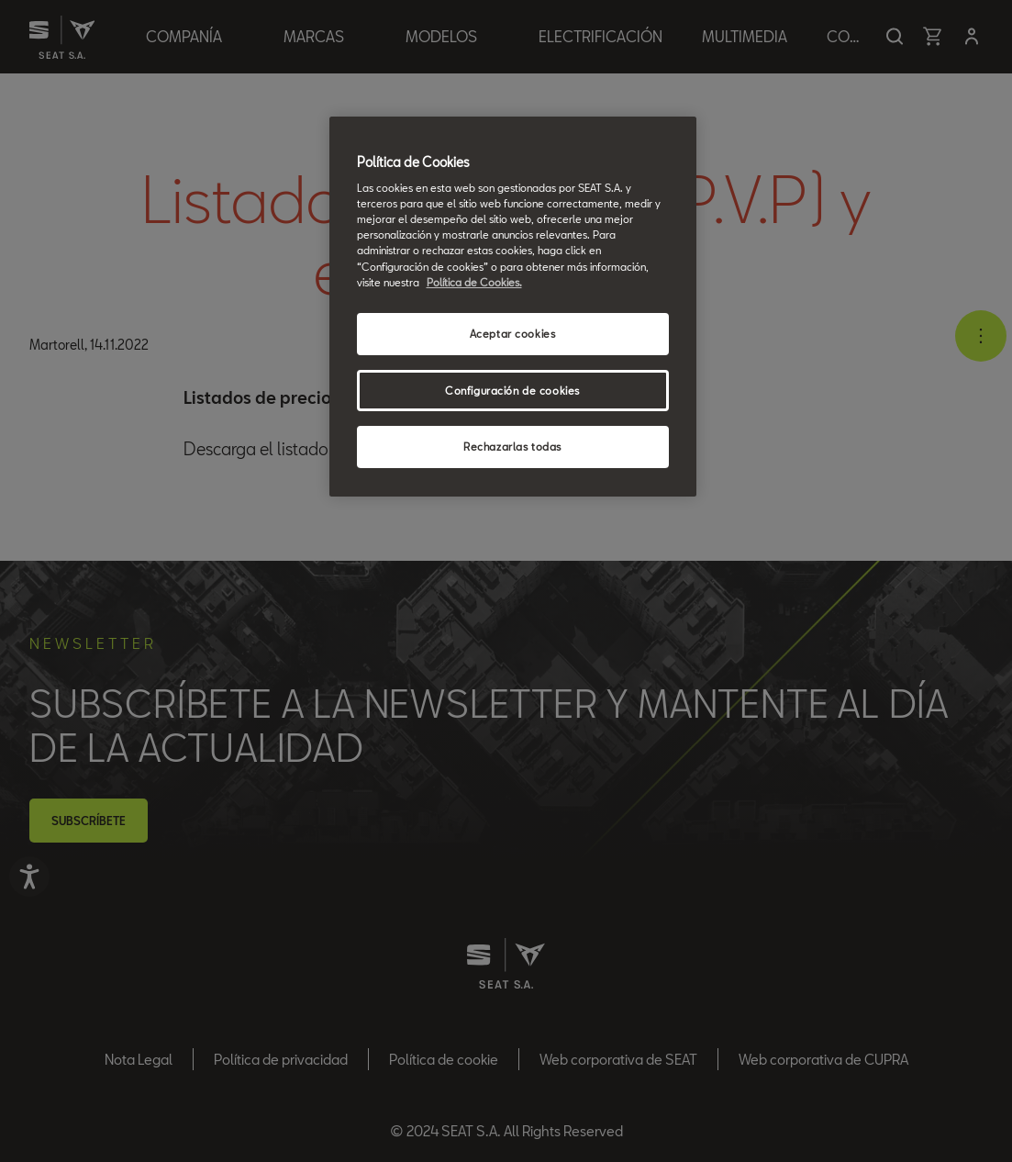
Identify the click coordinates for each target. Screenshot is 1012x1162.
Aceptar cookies (513, 334)
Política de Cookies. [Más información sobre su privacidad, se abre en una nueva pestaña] (474, 282)
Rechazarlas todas (512, 447)
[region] (512, 307)
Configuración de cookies (512, 391)
